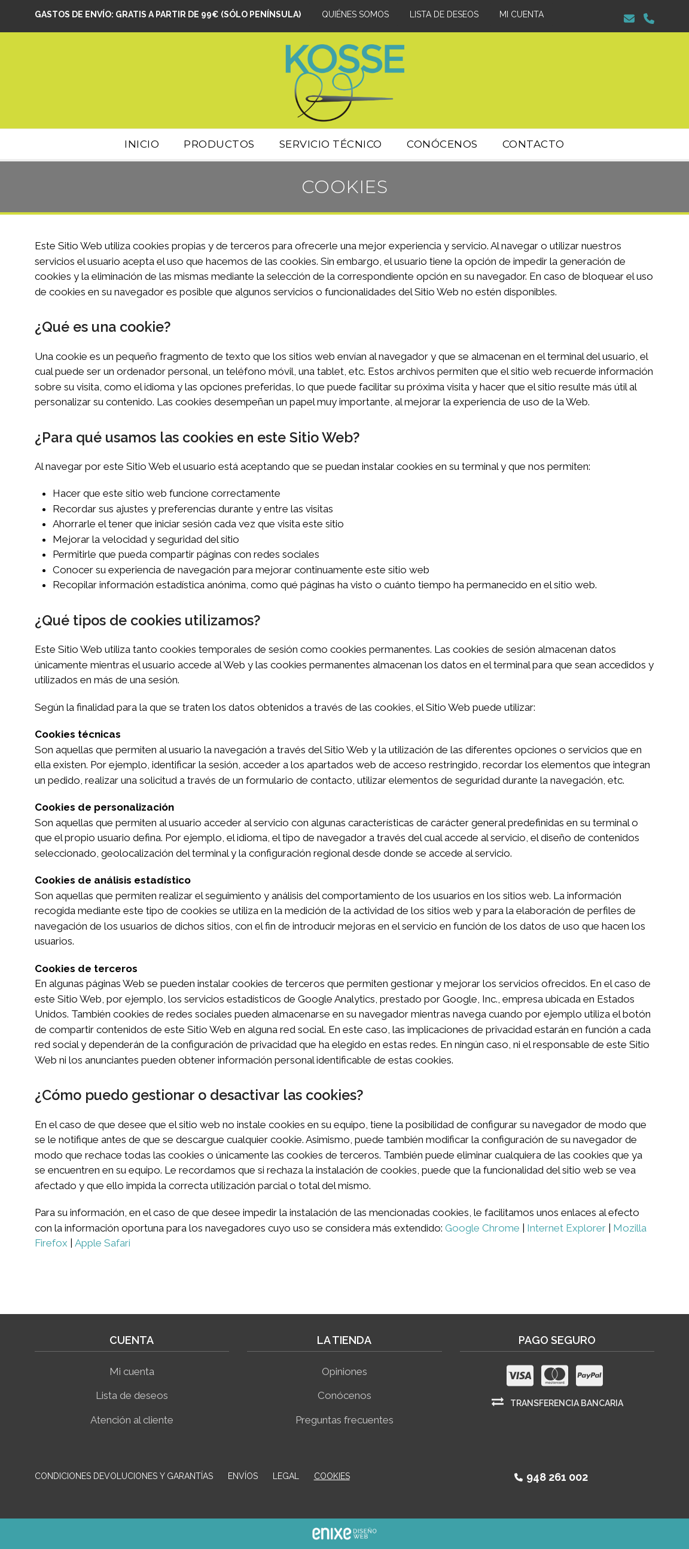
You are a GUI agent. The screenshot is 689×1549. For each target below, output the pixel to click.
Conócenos (344, 1395)
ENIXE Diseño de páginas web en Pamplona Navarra (344, 1533)
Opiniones (344, 1371)
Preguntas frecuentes (344, 1420)
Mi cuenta (131, 1371)
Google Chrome (482, 1228)
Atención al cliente (131, 1420)
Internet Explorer (566, 1228)
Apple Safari (102, 1243)
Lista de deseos (132, 1395)
